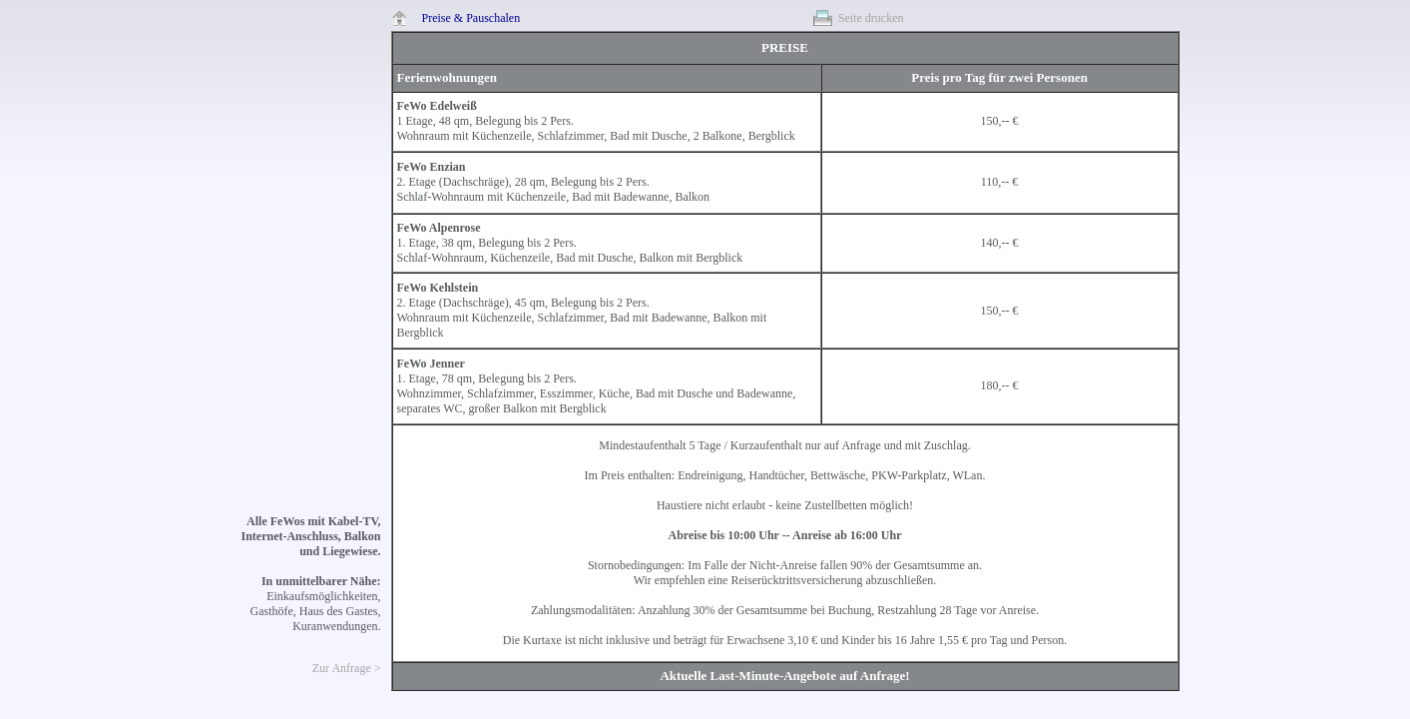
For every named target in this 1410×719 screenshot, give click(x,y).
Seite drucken (871, 18)
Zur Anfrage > (346, 668)
